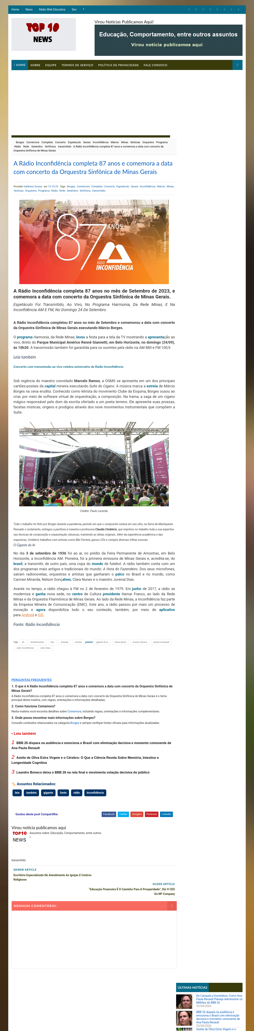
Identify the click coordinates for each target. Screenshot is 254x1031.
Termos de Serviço (77, 65)
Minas (124, 142)
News (28, 10)
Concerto (60, 142)
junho (130, 615)
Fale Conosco (155, 65)
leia (17, 818)
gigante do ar (102, 668)
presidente (106, 620)
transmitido (78, 146)
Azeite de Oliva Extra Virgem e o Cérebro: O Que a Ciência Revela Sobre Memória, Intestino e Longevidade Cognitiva (216, 186)
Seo (74, 10)
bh (23, 668)
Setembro (50, 146)
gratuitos (89, 668)
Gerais (86, 142)
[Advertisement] (127, 100)
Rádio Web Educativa (52, 10)
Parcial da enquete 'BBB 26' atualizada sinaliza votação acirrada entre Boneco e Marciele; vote (219, 316)
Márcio (114, 142)
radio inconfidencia (47, 674)
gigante (48, 818)
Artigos (183, 249)
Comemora (32, 142)
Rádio (31, 146)
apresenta (21, 358)
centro (74, 620)
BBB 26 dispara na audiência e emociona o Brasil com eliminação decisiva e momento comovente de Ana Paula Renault (218, 168)
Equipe (50, 65)
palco (137, 600)
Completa (47, 142)
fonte (63, 818)
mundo (103, 590)
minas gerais (120, 668)
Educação (184, 263)
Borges (20, 142)
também (31, 818)
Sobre (35, 65)
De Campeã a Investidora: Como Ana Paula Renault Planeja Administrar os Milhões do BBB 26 (219, 151)
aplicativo (21, 641)
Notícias (135, 142)
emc (52, 668)
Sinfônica (63, 146)
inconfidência (95, 818)
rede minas (67, 674)
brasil (23, 590)
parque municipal (24, 674)
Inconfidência (100, 142)
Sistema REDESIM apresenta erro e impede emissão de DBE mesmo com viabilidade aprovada (218, 333)
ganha (39, 620)
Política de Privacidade (118, 65)
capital (67, 407)
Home (15, 10)
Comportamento (188, 256)
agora (61, 636)
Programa (20, 146)
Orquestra (148, 142)
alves (89, 606)
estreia (19, 412)
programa (26, 353)
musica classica (139, 668)
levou (88, 353)
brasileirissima (37, 668)
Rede (39, 146)
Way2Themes (79, 1024)
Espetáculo (74, 142)
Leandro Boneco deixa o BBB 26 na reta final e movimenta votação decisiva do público (82, 798)
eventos (78, 668)
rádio (76, 818)
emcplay (64, 668)
